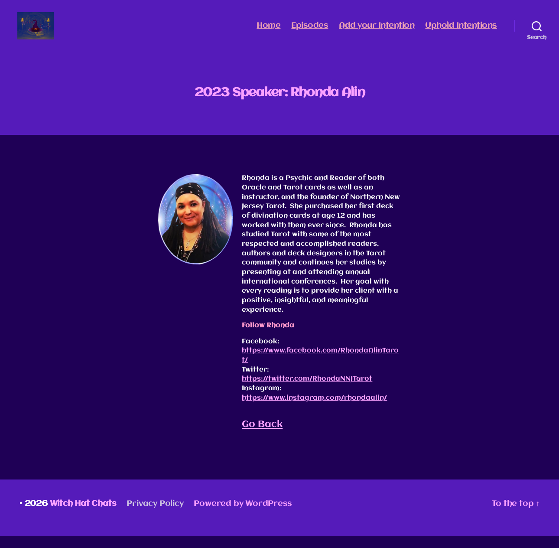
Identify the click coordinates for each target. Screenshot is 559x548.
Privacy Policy (155, 515)
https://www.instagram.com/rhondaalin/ (314, 409)
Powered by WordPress (243, 515)
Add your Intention (376, 31)
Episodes (309, 31)
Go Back (262, 436)
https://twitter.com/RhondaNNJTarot (307, 390)
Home (268, 31)
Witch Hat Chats (83, 515)
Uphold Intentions (461, 31)
